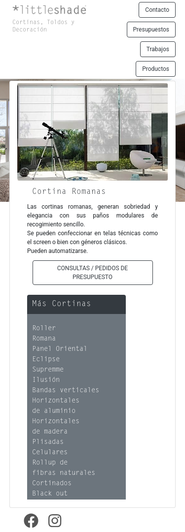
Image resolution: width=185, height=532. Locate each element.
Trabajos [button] (158, 49)
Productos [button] (155, 68)
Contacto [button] (157, 9)
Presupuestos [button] (151, 29)
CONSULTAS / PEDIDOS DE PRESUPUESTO (92, 273)
